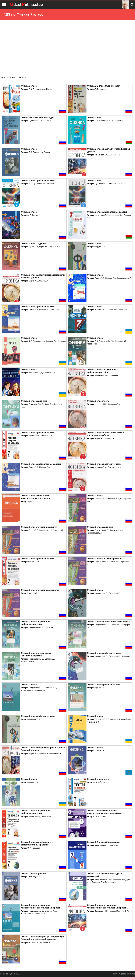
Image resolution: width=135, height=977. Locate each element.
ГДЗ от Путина (8, 974)
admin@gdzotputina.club (124, 974)
